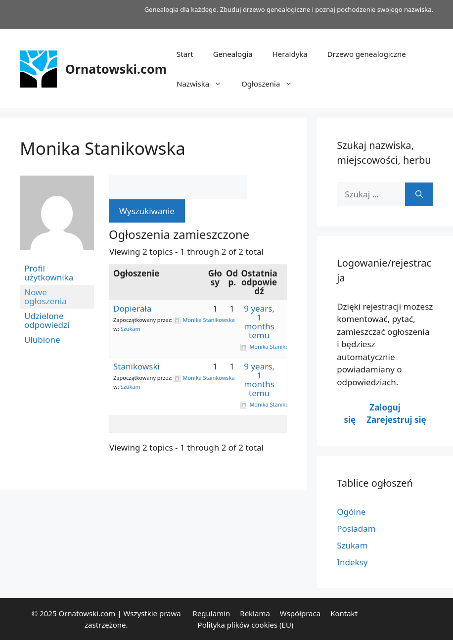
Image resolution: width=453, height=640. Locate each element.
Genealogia (233, 54)
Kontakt (344, 613)
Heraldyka (290, 54)
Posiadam (356, 528)
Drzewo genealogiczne (366, 54)
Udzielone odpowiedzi (46, 320)
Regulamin (211, 613)
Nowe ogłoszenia (45, 296)
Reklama (255, 613)
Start (185, 54)
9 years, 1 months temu (259, 322)
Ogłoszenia (271, 83)
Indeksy (352, 562)
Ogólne (351, 511)
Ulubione (42, 339)
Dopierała (132, 308)
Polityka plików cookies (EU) (246, 625)
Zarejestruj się (396, 419)
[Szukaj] (419, 194)
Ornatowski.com (116, 68)
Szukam (130, 328)
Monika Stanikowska (102, 148)
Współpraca (300, 613)
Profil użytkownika (48, 273)
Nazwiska (204, 83)
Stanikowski (136, 366)
